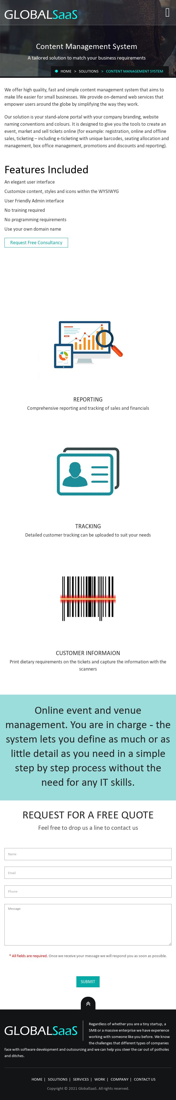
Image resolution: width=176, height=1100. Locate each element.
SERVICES (81, 1079)
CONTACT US (145, 1079)
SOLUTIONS (58, 1079)
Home (66, 71)
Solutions (89, 71)
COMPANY (119, 1079)
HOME (37, 1079)
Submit (88, 981)
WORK (99, 1079)
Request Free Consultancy (36, 242)
